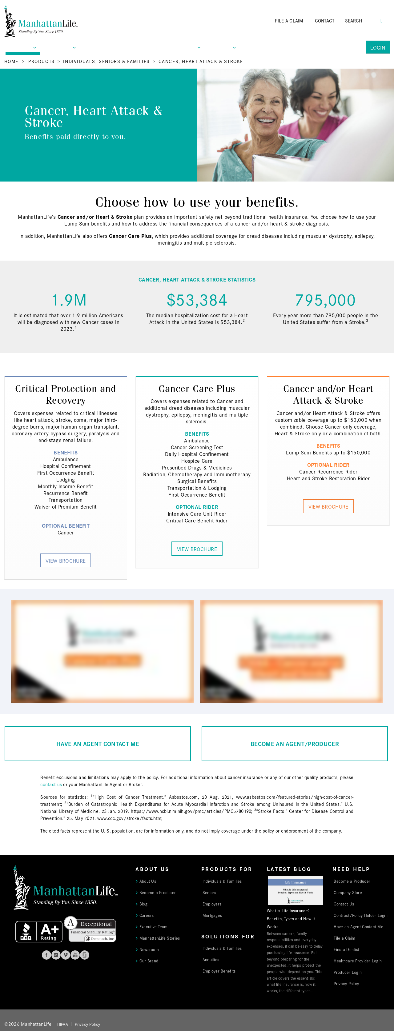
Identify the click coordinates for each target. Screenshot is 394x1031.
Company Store (348, 892)
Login (377, 47)
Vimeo (65, 955)
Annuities (211, 959)
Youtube (75, 955)
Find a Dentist (346, 949)
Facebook (46, 955)
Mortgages (212, 915)
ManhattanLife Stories (159, 938)
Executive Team (153, 926)
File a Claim (344, 938)
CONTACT (325, 20)
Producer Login (348, 972)
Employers (212, 904)
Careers (146, 915)
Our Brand (148, 960)
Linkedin (56, 955)
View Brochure (66, 560)
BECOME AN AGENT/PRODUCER (295, 743)
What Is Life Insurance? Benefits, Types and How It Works (291, 918)
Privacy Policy (346, 983)
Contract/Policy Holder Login (361, 915)
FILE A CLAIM (289, 20)
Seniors (209, 892)
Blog (143, 904)
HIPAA (62, 1024)
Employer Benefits (219, 971)
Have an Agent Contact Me (358, 926)
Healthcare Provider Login (358, 960)
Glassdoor (84, 955)
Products (41, 61)
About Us (147, 881)
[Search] (362, 20)
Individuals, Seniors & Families (106, 61)
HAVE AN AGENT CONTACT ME (97, 743)
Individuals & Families (222, 881)
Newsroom (149, 949)
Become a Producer (157, 892)
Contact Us (344, 904)
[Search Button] (381, 20)
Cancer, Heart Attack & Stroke (201, 61)
